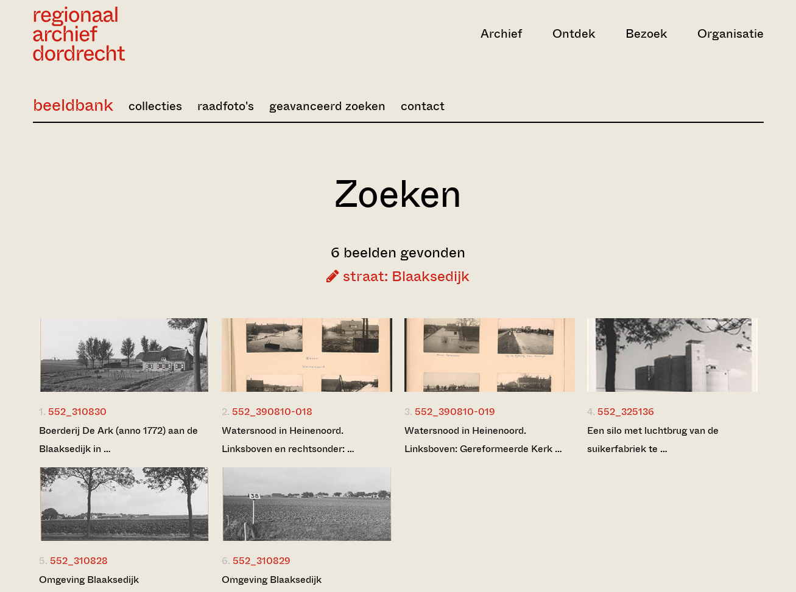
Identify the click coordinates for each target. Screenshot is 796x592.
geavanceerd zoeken (327, 106)
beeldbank (73, 104)
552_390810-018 (272, 412)
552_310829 (262, 561)
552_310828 (79, 561)
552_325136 (625, 412)
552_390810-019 (455, 412)
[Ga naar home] (142, 34)
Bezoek (646, 34)
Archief (501, 34)
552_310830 (77, 412)
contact (423, 106)
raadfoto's (225, 106)
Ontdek (573, 34)
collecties (155, 106)
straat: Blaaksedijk (398, 276)
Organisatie (730, 34)
